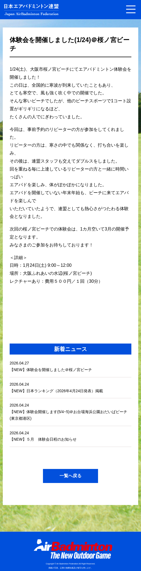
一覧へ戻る (70, 475)
